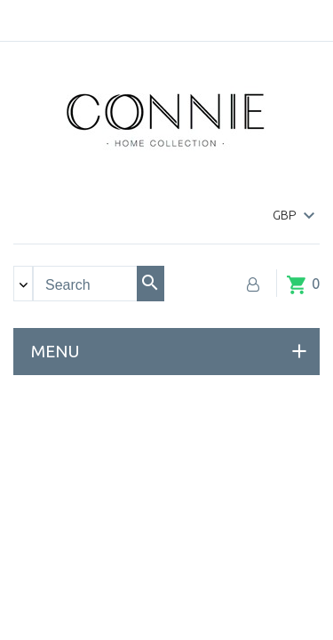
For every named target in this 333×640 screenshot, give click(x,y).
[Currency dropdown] (296, 216)
